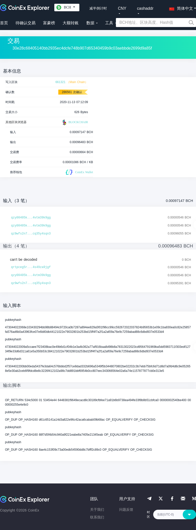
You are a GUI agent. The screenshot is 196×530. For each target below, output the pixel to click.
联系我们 (97, 517)
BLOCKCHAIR (74, 122)
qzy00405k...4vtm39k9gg (31, 217)
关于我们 (97, 509)
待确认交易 (26, 23)
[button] (180, 7)
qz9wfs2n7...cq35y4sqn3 (31, 233)
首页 (4, 23)
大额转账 (71, 23)
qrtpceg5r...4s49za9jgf (31, 267)
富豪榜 (49, 23)
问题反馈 (126, 509)
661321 (60, 82)
